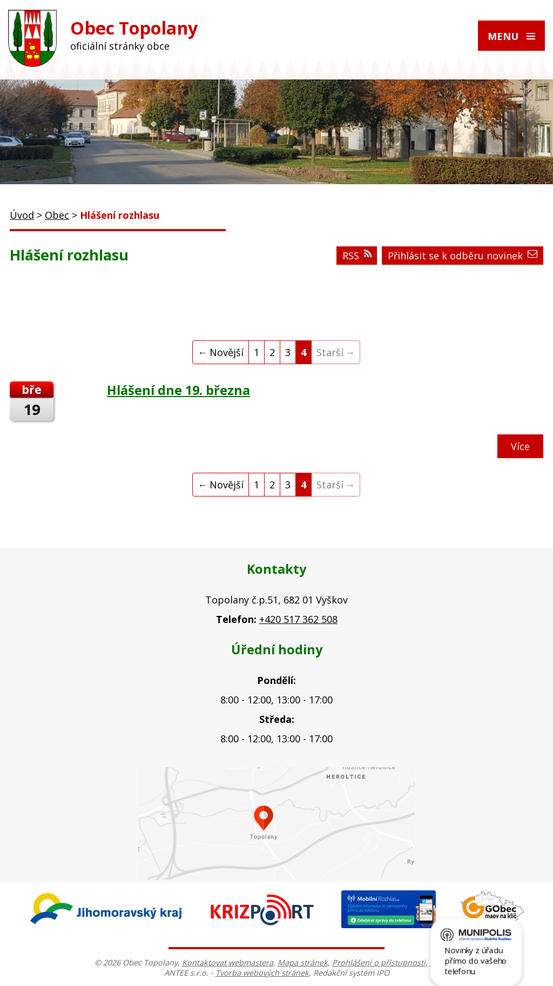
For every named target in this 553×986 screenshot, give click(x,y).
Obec (57, 215)
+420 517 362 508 (298, 619)
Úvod (22, 215)
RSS (357, 255)
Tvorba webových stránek (262, 973)
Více (520, 446)
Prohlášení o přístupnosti (379, 962)
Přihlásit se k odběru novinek (462, 255)
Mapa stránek (303, 962)
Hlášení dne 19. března (178, 390)
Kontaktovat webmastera (227, 962)
